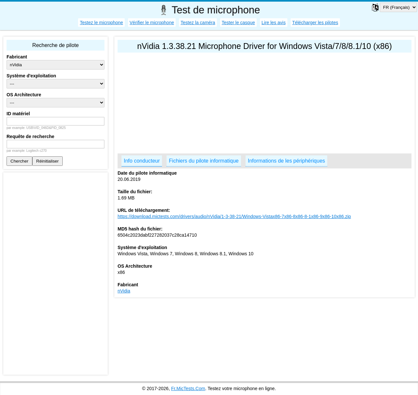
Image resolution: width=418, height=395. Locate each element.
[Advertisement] (264, 101)
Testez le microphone (101, 22)
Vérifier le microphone (152, 22)
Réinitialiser (47, 161)
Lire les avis (274, 22)
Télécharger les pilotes (315, 22)
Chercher (19, 161)
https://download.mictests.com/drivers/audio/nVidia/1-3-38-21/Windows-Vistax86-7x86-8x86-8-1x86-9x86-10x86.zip (234, 216)
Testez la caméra (198, 22)
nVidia (124, 290)
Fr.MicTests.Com (188, 388)
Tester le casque (238, 22)
